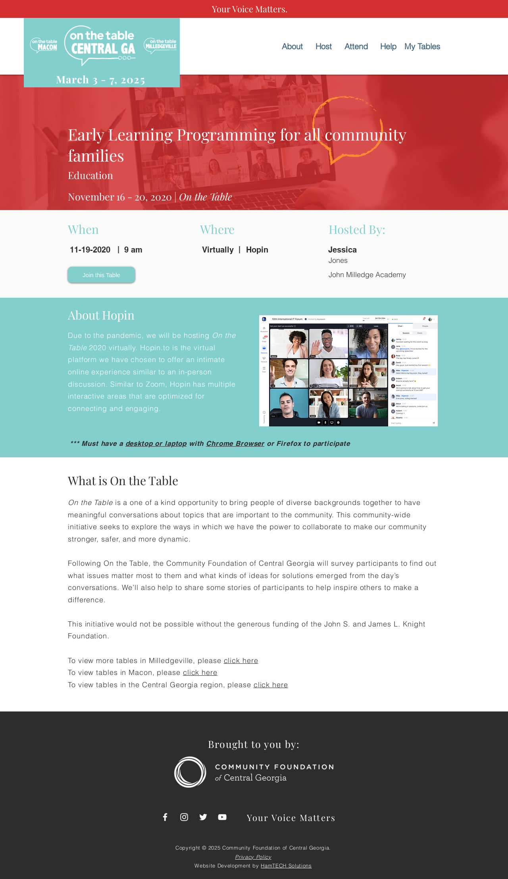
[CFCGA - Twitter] (203, 817)
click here (241, 660)
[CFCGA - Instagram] (184, 817)
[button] (101, 275)
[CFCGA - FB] (165, 817)
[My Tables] (422, 46)
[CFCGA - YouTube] (222, 817)
